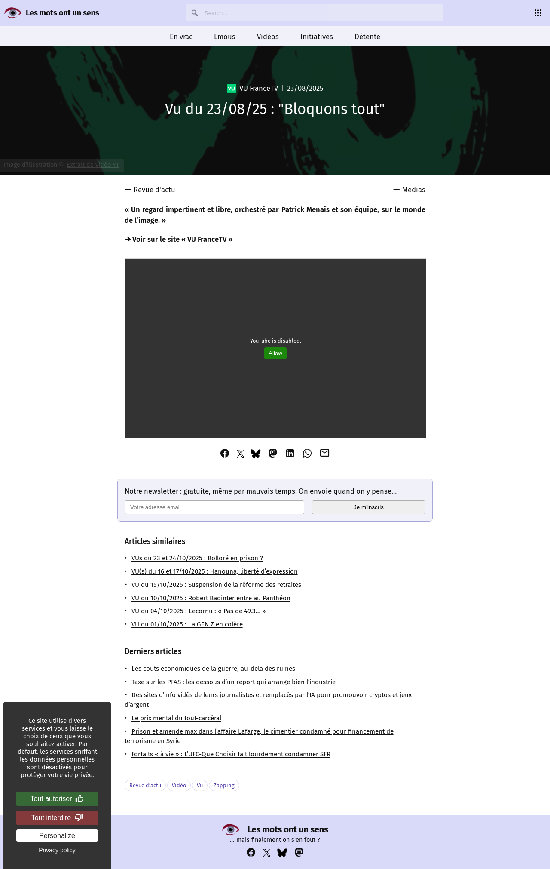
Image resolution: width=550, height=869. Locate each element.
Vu (200, 785)
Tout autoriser (57, 799)
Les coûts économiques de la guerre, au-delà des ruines (213, 668)
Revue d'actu (154, 189)
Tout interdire (57, 818)
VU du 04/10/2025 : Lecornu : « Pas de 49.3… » (198, 611)
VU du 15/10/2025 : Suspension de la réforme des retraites (216, 585)
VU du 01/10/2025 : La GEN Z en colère (187, 624)
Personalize (57, 835)
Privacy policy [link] (57, 850)
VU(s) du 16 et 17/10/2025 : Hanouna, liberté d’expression (214, 571)
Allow (275, 353)
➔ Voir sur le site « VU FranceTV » (178, 239)
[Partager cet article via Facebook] (224, 453)
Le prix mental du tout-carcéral (176, 718)
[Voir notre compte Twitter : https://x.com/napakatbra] (267, 853)
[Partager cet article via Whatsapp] (307, 453)
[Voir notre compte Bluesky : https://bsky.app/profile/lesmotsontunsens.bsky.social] (282, 852)
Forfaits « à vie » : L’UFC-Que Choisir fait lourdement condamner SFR (230, 754)
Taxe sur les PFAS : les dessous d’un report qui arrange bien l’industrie (233, 682)
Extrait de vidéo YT (93, 165)
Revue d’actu (145, 785)
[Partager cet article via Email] (325, 453)
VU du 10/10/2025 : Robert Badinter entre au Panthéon (210, 598)
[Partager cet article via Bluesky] (256, 453)
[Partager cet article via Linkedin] (290, 453)
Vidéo (179, 785)
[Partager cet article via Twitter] (240, 454)
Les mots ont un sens (62, 13)
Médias (413, 189)
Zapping (224, 785)
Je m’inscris (369, 507)
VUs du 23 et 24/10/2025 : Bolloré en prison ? (197, 558)
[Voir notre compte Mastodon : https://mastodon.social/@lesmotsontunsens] (299, 852)
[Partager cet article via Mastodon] (272, 453)
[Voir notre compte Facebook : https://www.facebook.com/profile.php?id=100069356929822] (251, 852)
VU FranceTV (252, 88)
